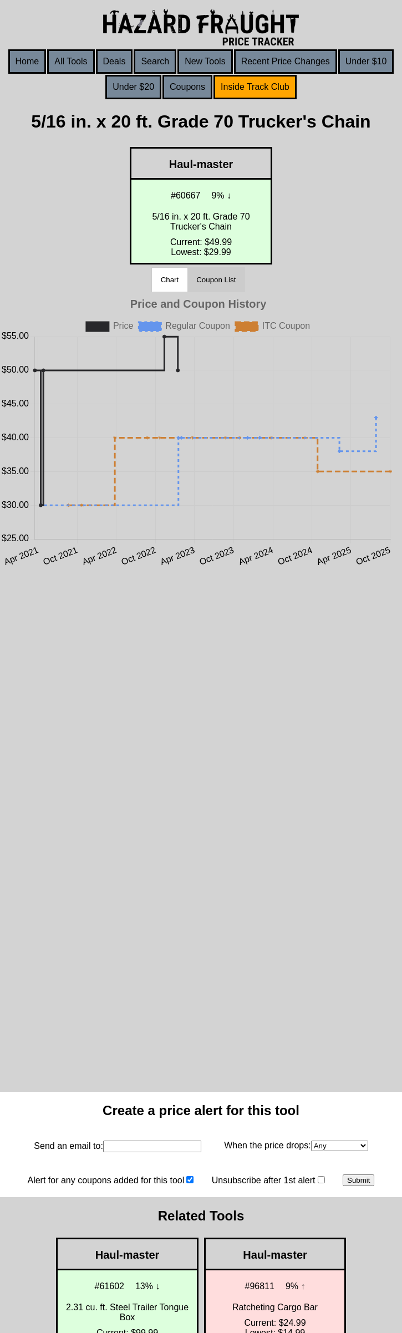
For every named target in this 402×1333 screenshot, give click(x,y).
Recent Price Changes (285, 61)
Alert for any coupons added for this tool (105, 1180)
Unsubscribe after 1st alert (264, 1180)
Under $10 (366, 61)
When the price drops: (267, 1145)
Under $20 (133, 86)
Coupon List (216, 280)
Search (155, 61)
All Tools (70, 61)
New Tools (205, 61)
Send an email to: (68, 1146)
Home (27, 61)
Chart (170, 280)
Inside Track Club (255, 86)
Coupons (187, 86)
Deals (114, 61)
